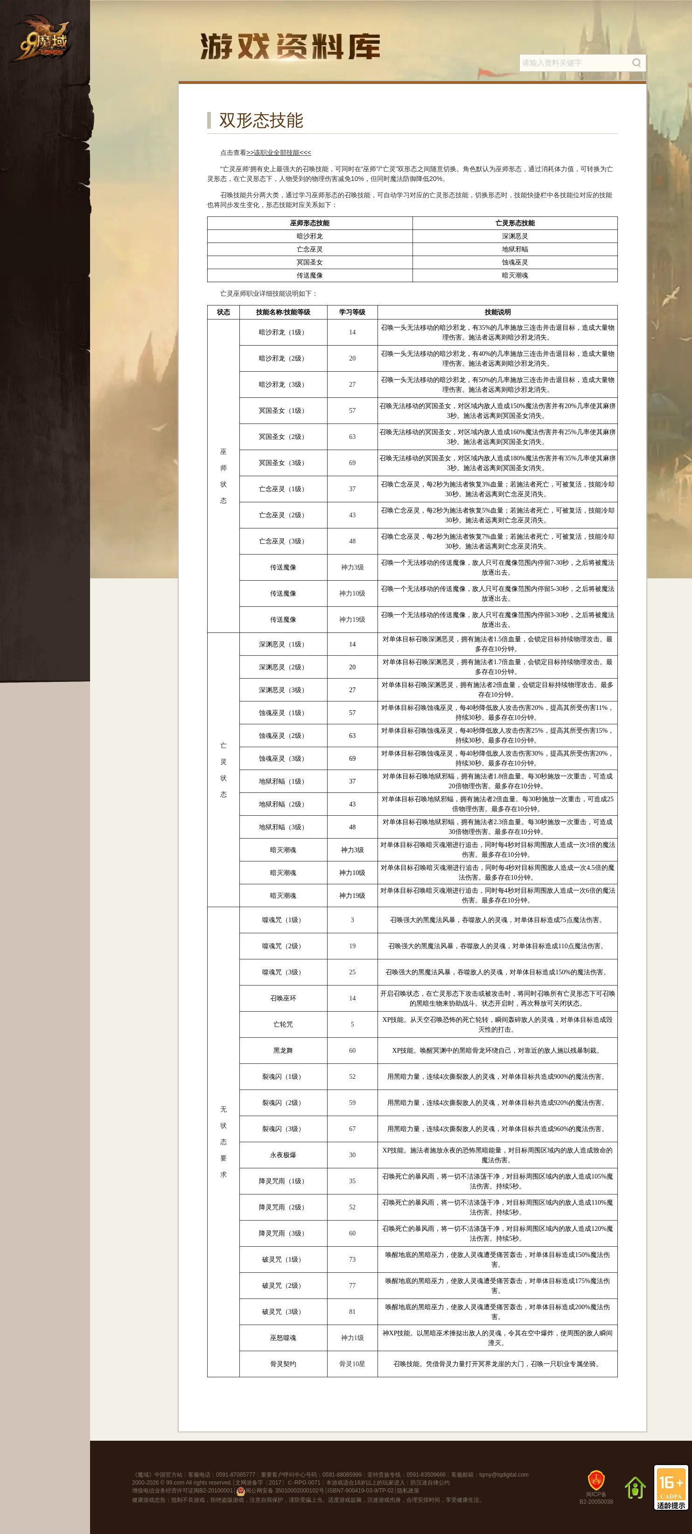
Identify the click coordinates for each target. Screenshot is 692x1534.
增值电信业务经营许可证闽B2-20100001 (182, 1490)
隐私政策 (408, 1490)
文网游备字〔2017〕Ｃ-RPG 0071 (278, 1482)
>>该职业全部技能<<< (278, 152)
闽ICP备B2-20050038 (596, 1491)
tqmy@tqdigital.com (504, 1475)
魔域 (143, 1475)
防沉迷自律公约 (430, 1482)
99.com (175, 1482)
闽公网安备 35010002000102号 (280, 1491)
